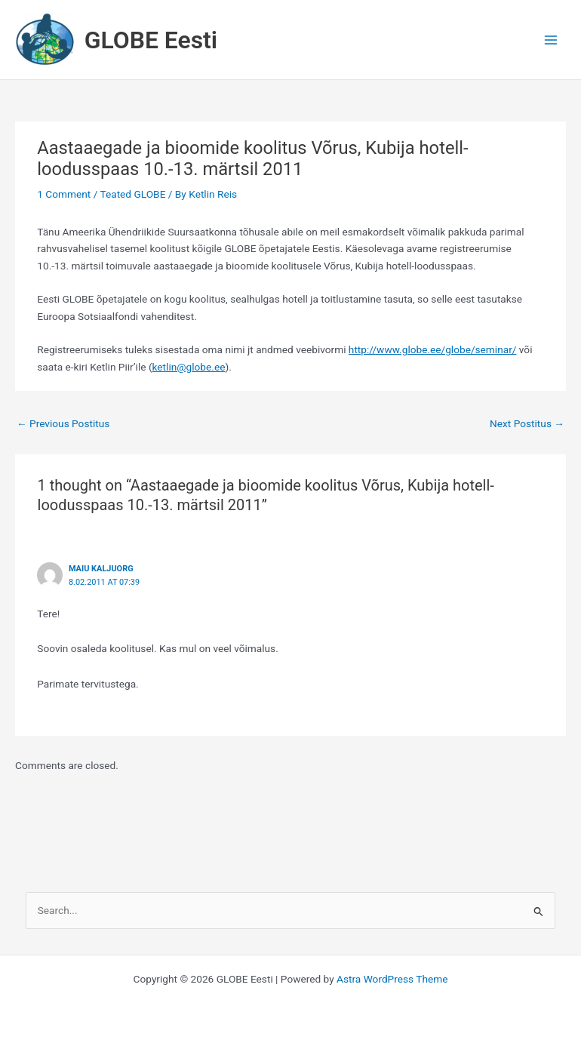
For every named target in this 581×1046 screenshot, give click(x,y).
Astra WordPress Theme (392, 979)
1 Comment (64, 194)
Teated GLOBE (132, 194)
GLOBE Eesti (151, 40)
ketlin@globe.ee (189, 367)
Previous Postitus (63, 423)
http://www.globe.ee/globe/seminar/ (433, 349)
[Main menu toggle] (551, 39)
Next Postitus (527, 423)
